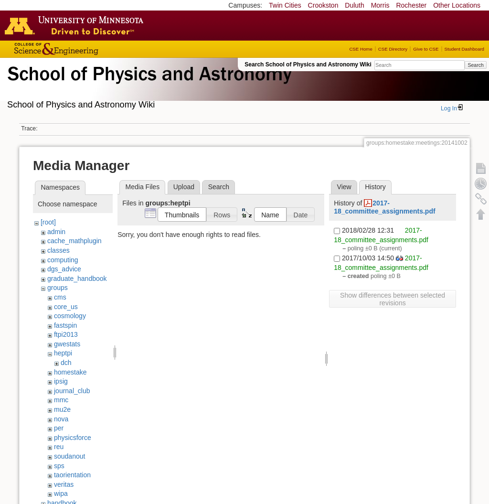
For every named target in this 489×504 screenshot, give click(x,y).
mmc (61, 400)
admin (56, 232)
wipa (61, 493)
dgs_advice (64, 269)
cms (60, 297)
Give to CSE (425, 49)
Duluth (354, 5)
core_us (66, 307)
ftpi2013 (66, 334)
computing (62, 260)
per (59, 428)
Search (475, 65)
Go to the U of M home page (76, 25)
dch (66, 362)
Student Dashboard (464, 49)
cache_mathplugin (74, 241)
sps (59, 466)
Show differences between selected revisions (392, 299)
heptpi (63, 353)
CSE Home (360, 49)
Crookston (323, 5)
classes (58, 250)
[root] (48, 222)
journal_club (72, 391)
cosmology (70, 316)
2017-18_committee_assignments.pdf (384, 207)
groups (57, 287)
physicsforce (72, 437)
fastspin (65, 325)
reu (59, 446)
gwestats (67, 344)
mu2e (62, 409)
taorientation (72, 475)
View (344, 187)
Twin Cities (285, 5)
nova (61, 419)
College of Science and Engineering (86, 49)
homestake (70, 372)
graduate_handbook (77, 278)
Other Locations (456, 5)
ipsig (61, 381)
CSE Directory (392, 49)
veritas (64, 484)
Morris (380, 5)
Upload (183, 187)
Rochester (411, 5)
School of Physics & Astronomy (148, 85)
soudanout (69, 456)
